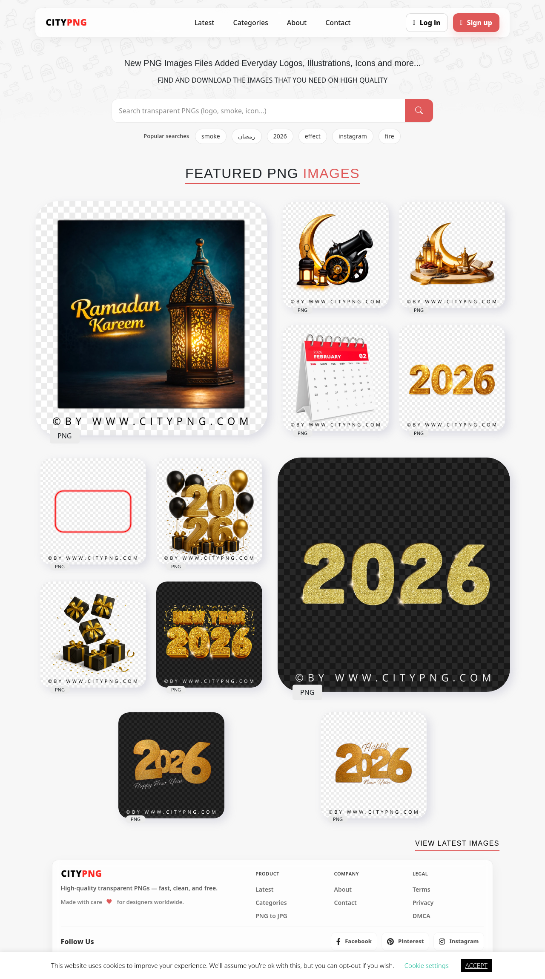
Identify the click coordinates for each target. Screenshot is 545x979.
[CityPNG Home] (66, 23)
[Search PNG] (258, 110)
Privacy (423, 903)
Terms (421, 889)
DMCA (421, 916)
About (297, 22)
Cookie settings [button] (426, 965)
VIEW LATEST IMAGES (457, 843)
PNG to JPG (271, 916)
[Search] (419, 110)
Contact (337, 22)
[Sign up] (476, 22)
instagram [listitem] (352, 136)
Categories (250, 22)
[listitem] (354, 941)
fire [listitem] (389, 136)
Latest (205, 22)
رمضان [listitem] (246, 136)
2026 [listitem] (280, 136)
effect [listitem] (313, 136)
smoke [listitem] (210, 136)
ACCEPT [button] (476, 965)
